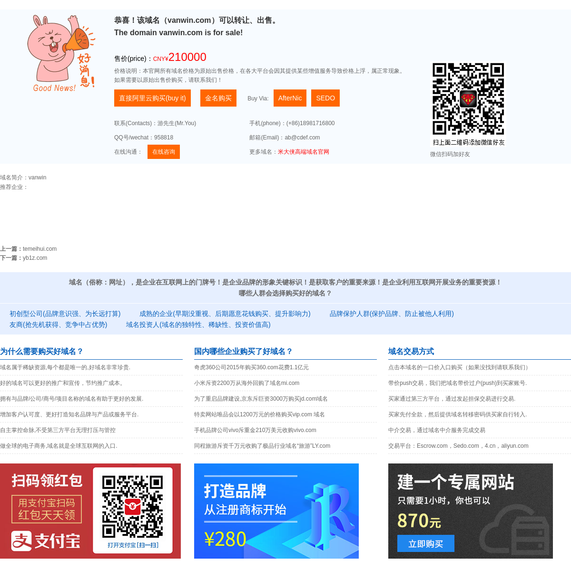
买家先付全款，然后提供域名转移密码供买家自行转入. (457, 414)
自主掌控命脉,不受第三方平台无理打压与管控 (58, 430)
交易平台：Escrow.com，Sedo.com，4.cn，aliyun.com (458, 446)
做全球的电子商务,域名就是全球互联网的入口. (59, 446)
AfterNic (290, 98)
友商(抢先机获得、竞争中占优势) (58, 324)
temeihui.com (40, 249)
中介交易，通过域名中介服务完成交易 (436, 430)
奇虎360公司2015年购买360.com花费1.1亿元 (251, 367)
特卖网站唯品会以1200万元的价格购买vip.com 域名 (259, 414)
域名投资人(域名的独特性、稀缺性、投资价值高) (198, 324)
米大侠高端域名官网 (303, 151)
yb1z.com (35, 258)
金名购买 (218, 98)
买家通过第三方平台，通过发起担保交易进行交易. (451, 398)
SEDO (325, 98)
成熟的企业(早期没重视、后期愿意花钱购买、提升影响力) (224, 313)
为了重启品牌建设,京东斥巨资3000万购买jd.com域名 (261, 398)
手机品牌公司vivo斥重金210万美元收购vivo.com (255, 430)
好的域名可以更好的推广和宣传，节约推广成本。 (63, 383)
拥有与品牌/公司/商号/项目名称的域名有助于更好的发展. (71, 398)
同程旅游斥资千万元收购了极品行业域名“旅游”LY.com (262, 446)
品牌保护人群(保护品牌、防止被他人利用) (392, 313)
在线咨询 (163, 151)
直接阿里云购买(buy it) (152, 98)
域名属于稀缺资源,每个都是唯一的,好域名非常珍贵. (65, 367)
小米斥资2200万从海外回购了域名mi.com (246, 383)
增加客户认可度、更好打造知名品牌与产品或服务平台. (69, 414)
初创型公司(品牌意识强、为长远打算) (65, 313)
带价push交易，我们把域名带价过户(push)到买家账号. (457, 383)
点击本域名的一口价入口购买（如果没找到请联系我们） (459, 367)
